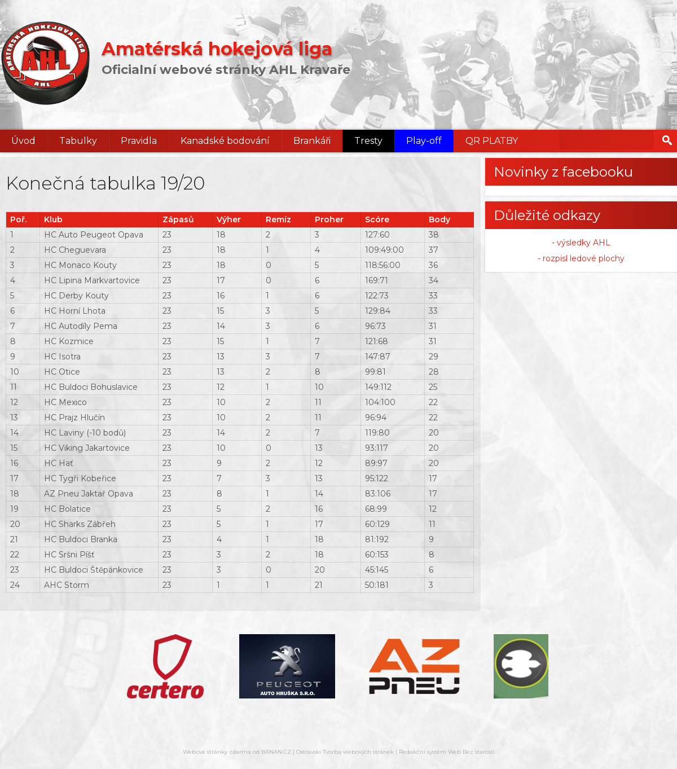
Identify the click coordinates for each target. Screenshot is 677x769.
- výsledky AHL (581, 243)
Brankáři (312, 140)
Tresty (368, 140)
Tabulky (78, 140)
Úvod (23, 140)
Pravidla (139, 140)
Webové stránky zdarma (217, 751)
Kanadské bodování (225, 140)
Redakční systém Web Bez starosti (447, 751)
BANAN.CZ (276, 751)
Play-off (424, 140)
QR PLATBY (491, 140)
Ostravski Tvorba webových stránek (345, 751)
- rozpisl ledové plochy (581, 258)
